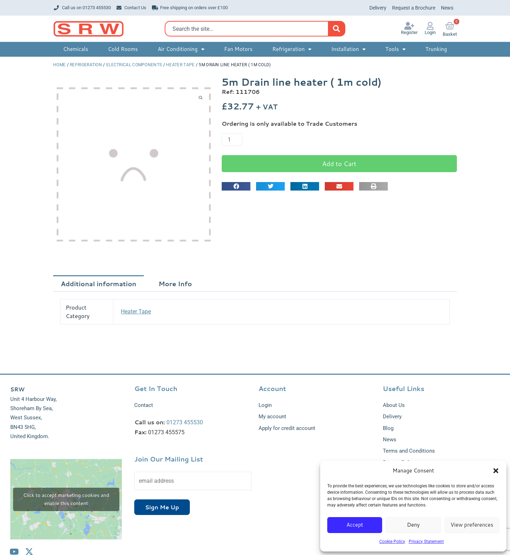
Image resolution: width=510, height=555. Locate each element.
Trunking (436, 49)
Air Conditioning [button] (181, 49)
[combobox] (248, 29)
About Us (394, 405)
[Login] (430, 26)
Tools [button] (395, 49)
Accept (354, 524)
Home (59, 64)
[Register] (409, 26)
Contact (143, 405)
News (447, 8)
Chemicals (75, 49)
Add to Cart (339, 163)
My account (272, 416)
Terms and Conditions (409, 451)
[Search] (336, 29)
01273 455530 (184, 422)
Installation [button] (348, 49)
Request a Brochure (413, 8)
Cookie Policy (392, 541)
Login (430, 32)
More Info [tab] (175, 283)
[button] (495, 470)
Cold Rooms (123, 49)
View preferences (471, 524)
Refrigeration (86, 64)
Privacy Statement (426, 541)
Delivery (377, 8)
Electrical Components (134, 64)
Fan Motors (238, 49)
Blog (388, 428)
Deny (413, 524)
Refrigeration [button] (292, 49)
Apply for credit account (287, 428)
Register (409, 32)
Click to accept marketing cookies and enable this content (66, 499)
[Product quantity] (232, 140)
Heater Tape (180, 64)
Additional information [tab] (98, 283)
